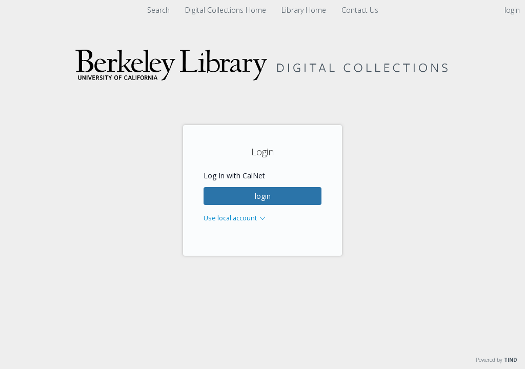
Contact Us (359, 10)
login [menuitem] (512, 10)
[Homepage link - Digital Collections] (262, 95)
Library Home (304, 10)
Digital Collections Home (226, 10)
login (263, 196)
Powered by (496, 359)
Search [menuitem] (158, 10)
